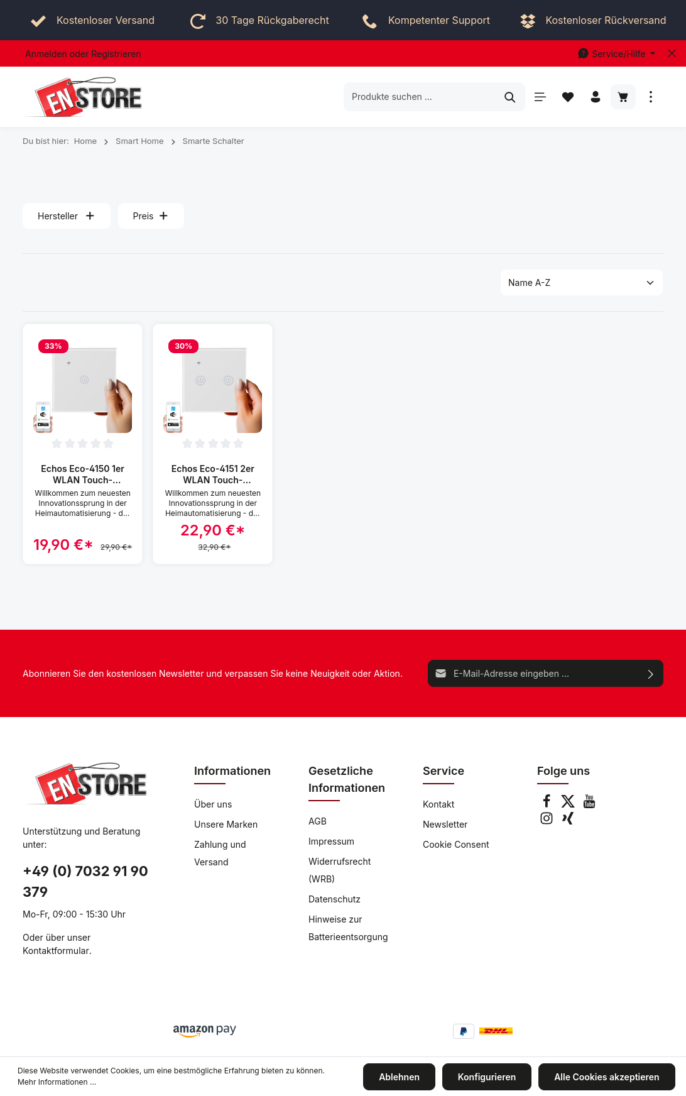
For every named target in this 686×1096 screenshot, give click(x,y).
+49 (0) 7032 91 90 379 (85, 881)
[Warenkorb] (623, 96)
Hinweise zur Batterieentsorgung (348, 928)
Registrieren (116, 53)
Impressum (331, 841)
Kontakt (438, 804)
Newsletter (445, 824)
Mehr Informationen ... (57, 1083)
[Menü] (540, 96)
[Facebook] (548, 804)
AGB (317, 821)
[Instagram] (548, 821)
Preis (151, 216)
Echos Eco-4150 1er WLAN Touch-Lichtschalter (82, 474)
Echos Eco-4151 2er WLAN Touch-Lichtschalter (213, 474)
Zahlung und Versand (220, 853)
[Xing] (568, 821)
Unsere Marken (226, 824)
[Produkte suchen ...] (420, 96)
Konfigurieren (489, 1077)
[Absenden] (651, 673)
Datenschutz (334, 899)
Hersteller (66, 216)
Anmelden (46, 53)
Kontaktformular (56, 950)
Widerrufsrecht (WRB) (339, 870)
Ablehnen (403, 1077)
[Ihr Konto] (595, 96)
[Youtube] (589, 804)
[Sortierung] (581, 282)
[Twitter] (569, 804)
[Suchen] (510, 96)
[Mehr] (650, 96)
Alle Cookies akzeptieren (608, 1077)
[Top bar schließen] (671, 53)
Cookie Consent (456, 844)
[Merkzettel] (567, 96)
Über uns (213, 804)
